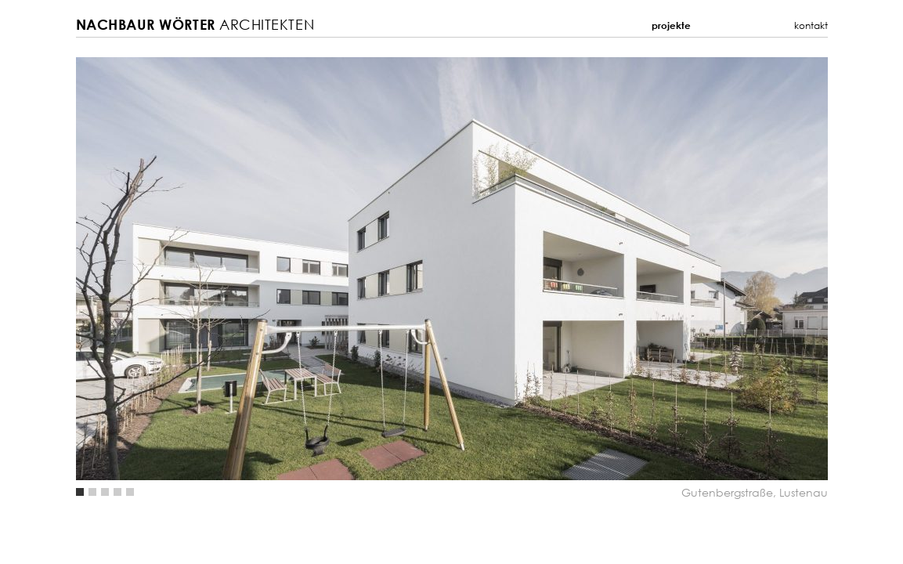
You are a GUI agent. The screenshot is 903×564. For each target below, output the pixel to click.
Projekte (671, 25)
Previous (264, 268)
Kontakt (811, 25)
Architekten (195, 24)
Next (640, 268)
